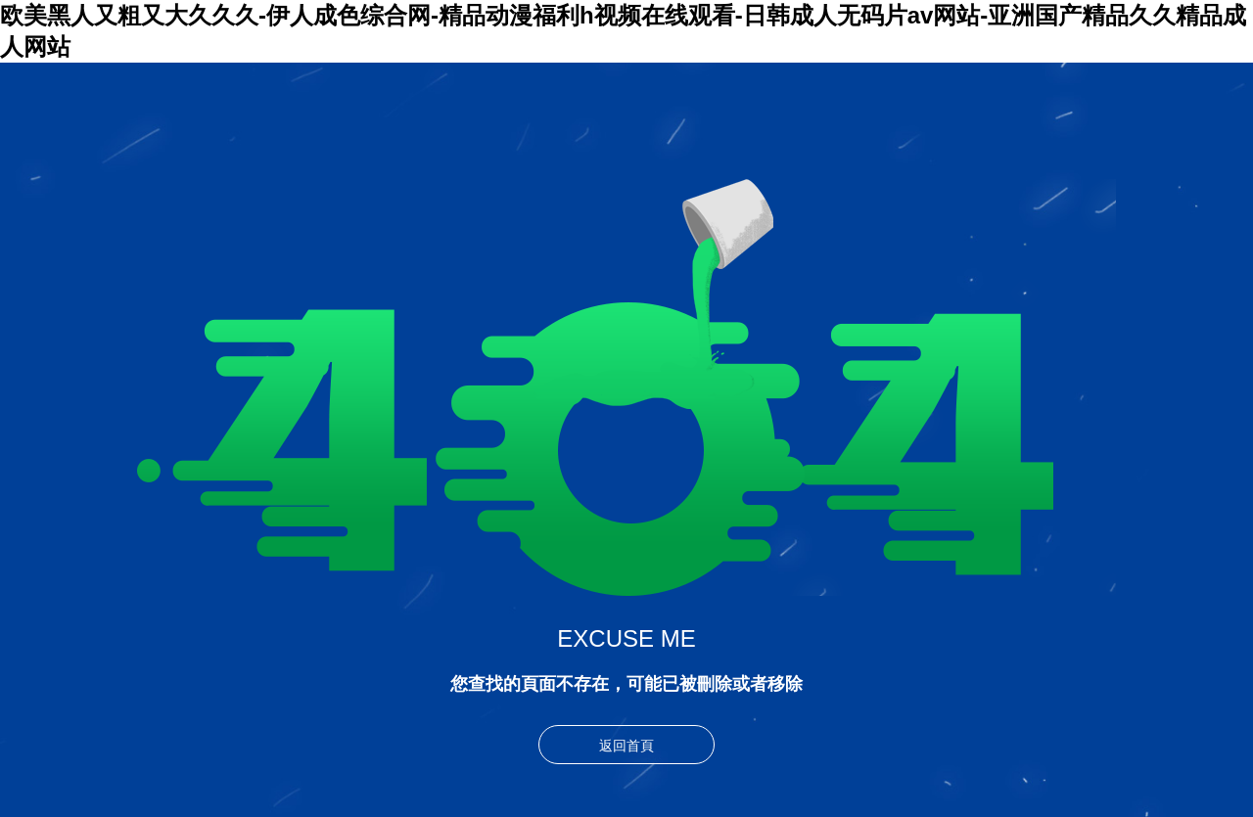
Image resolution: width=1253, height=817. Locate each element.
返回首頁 (626, 745)
